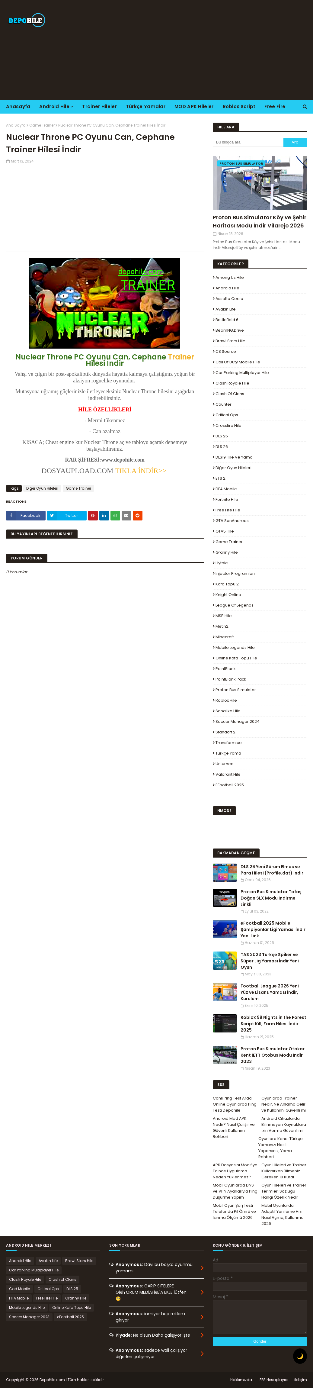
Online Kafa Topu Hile (236, 658)
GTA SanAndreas (232, 520)
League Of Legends (235, 605)
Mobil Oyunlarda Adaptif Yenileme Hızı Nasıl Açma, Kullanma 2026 (282, 1214)
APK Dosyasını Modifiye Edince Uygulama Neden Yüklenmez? (235, 1171)
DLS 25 (222, 436)
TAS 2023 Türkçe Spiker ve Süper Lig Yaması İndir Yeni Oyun (270, 961)
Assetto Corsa (229, 298)
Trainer (181, 357)
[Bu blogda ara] (248, 142)
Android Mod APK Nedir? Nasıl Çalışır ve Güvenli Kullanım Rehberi (234, 1127)
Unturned (225, 764)
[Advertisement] (201, 50)
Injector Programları (235, 573)
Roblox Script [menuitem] (239, 106)
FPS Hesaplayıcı (274, 1379)
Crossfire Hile (228, 425)
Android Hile (227, 288)
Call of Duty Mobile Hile (238, 362)
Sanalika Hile (228, 711)
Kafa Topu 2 (227, 584)
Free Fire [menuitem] (274, 106)
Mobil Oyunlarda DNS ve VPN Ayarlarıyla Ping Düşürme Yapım (235, 1191)
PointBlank (226, 668)
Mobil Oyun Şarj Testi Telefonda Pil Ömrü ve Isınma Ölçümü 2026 (234, 1211)
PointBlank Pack (231, 679)
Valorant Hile (228, 774)
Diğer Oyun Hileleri (42, 488)
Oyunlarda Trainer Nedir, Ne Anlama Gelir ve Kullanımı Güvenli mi (283, 1104)
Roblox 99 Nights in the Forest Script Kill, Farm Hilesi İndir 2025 (273, 1023)
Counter (224, 404)
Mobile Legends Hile (235, 647)
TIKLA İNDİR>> (139, 471)
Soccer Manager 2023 (29, 1316)
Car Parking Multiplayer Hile (242, 372)
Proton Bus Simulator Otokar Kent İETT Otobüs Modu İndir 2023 (273, 1055)
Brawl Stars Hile (230, 341)
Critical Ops (227, 415)
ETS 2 (220, 478)
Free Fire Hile (228, 510)
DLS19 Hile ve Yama (234, 457)
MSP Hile (224, 616)
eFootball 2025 (230, 785)
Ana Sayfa (16, 125)
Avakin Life (226, 309)
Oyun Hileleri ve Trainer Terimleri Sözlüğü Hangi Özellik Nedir (283, 1191)
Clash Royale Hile (232, 383)
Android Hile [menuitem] (54, 106)
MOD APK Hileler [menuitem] (194, 106)
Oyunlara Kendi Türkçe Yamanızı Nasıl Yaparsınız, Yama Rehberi (280, 1148)
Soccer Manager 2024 (238, 721)
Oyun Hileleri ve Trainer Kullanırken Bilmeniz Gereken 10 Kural (283, 1171)
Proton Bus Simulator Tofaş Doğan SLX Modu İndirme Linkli (271, 898)
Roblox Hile (226, 700)
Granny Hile (227, 552)
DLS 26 (222, 446)
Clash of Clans (230, 394)
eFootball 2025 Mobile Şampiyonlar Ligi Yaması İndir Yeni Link (273, 929)
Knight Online (228, 594)
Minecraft (225, 637)
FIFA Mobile (226, 489)
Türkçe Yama (228, 753)
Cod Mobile (19, 1288)
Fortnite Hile (227, 499)
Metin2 (222, 626)
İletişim (300, 1379)
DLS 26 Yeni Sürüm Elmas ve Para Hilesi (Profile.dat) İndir (272, 870)
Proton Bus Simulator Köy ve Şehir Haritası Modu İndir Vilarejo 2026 (259, 221)
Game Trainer (42, 125)
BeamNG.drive (230, 330)
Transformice (229, 743)
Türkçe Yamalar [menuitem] (145, 106)
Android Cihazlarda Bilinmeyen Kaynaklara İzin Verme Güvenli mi (283, 1124)
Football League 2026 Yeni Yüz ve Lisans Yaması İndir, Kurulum (270, 992)
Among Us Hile (230, 277)
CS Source (226, 351)
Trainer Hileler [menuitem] (99, 106)
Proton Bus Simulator (236, 690)
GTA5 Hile (225, 531)
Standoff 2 (225, 732)
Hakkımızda (241, 1379)
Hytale (222, 563)
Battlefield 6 (227, 320)
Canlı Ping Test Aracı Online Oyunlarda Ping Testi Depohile (235, 1104)
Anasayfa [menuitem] (18, 106)
